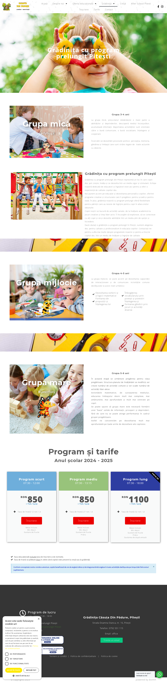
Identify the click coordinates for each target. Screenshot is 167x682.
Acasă (44, 3)
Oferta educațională (85, 3)
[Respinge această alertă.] (153, 566)
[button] (22, 675)
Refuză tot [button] (31, 670)
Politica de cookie (109, 656)
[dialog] (22, 647)
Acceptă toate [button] (13, 670)
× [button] (39, 619)
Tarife (97, 9)
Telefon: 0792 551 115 (111, 628)
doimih (152, 679)
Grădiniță (108, 3)
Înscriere (84, 9)
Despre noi (60, 3)
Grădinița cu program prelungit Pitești (41, 626)
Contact (109, 9)
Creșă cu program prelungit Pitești (39, 623)
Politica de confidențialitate (83, 656)
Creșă (123, 3)
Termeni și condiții (58, 656)
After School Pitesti (141, 3)
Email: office (111, 633)
